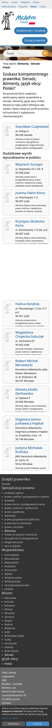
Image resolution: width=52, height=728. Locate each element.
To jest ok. (37, 723)
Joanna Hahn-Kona (30, 192)
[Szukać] (45, 53)
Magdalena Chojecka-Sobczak (29, 334)
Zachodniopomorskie (16, 585)
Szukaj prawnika (34, 40)
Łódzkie (8, 589)
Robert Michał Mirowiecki (26, 362)
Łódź (7, 632)
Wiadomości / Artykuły (30, 30)
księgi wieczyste (13, 542)
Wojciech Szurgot (29, 164)
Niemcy (5, 2)
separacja (10, 515)
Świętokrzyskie (13, 577)
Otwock (8, 647)
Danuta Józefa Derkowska (26, 391)
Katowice (9, 605)
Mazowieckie (11, 558)
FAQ (4, 680)
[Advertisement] (26, 273)
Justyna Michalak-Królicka (29, 449)
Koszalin (9, 601)
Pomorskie (10, 570)
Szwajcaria (25, 2)
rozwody (9, 500)
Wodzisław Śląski (14, 635)
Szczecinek (10, 643)
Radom (8, 624)
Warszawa (10, 598)
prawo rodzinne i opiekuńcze (21, 508)
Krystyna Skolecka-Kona (30, 223)
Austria (14, 2)
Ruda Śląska (11, 651)
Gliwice (8, 609)
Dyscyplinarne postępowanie (21, 538)
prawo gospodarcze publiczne (21, 519)
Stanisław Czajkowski (32, 126)
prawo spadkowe (14, 511)
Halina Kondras (27, 303)
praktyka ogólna (13, 493)
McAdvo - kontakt (12, 684)
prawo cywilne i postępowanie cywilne (26, 496)
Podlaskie (10, 566)
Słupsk (8, 620)
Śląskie (8, 574)
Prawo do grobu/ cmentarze (20, 534)
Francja (36, 2)
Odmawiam (13, 723)
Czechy (42, 6)
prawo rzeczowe (13, 527)
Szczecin (9, 616)
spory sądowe (12, 546)
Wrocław (9, 613)
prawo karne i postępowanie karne (24, 504)
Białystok (9, 628)
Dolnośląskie (11, 555)
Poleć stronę (9, 672)
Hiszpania (23, 6)
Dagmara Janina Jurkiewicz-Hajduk (29, 421)
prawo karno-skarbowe (17, 523)
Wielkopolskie (12, 581)
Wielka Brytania (9, 6)
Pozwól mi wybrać (10, 718)
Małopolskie (11, 562)
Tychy (7, 639)
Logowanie (8, 676)
